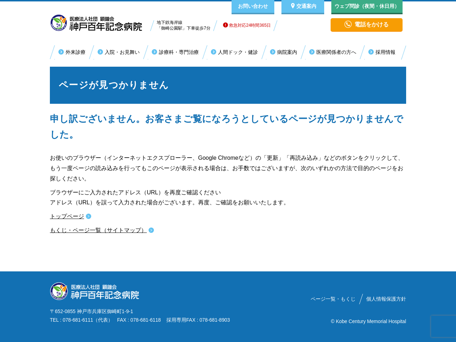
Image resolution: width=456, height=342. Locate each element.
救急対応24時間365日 (247, 25)
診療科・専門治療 (179, 52)
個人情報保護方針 (386, 299)
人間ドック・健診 (238, 52)
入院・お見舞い (122, 52)
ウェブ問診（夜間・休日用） (367, 6)
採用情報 (385, 52)
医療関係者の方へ (336, 52)
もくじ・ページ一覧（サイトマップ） (98, 230)
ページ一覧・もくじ (333, 299)
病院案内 (287, 52)
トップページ (67, 216)
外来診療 (76, 52)
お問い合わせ (253, 6)
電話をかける (371, 24)
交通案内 (306, 6)
